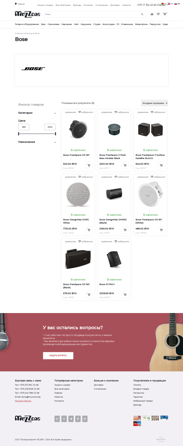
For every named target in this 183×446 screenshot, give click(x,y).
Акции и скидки (45, 5)
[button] (85, 112)
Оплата (137, 385)
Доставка (115, 5)
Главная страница (24, 33)
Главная (58, 393)
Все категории (63, 5)
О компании (101, 5)
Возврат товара (141, 389)
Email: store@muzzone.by (28, 397)
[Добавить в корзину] (89, 165)
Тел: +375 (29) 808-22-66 (27, 389)
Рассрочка (138, 393)
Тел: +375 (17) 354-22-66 (26, 385)
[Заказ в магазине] (154, 103)
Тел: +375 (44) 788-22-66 (27, 393)
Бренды (77, 5)
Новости (126, 5)
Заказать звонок (23, 401)
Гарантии (138, 397)
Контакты (88, 5)
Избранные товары (143, 401)
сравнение (70, 112)
